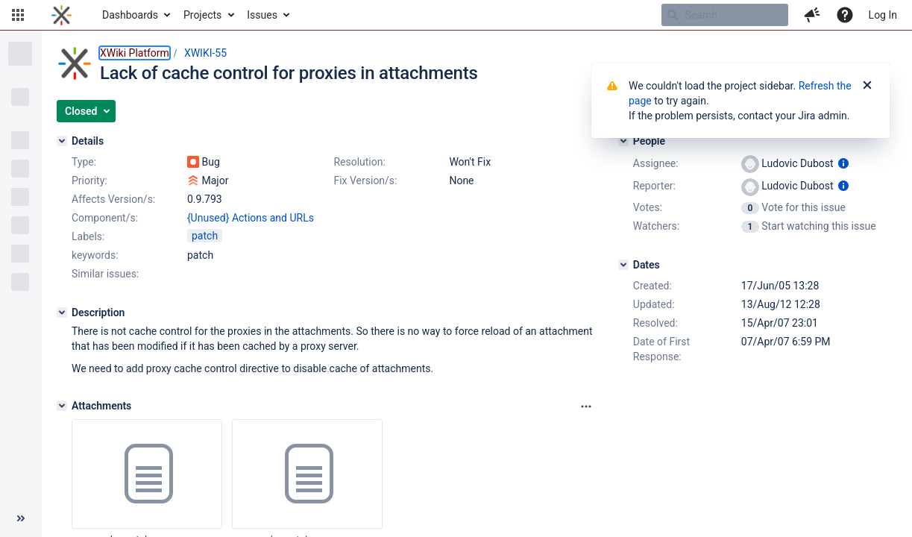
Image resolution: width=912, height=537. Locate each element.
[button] (17, 15)
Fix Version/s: (365, 180)
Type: (84, 162)
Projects (202, 15)
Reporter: (654, 186)
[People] (623, 141)
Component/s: (105, 218)
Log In (883, 15)
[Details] (62, 141)
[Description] (62, 312)
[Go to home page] (61, 15)
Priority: (89, 180)
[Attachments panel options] (586, 406)
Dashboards (130, 15)
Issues (262, 15)
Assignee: (656, 163)
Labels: (88, 236)
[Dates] (623, 265)
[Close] (867, 85)
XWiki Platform (134, 53)
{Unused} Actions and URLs (250, 218)
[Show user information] (843, 163)
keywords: (95, 255)
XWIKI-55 (205, 53)
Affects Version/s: (113, 199)
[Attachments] (62, 406)
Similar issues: (105, 274)
